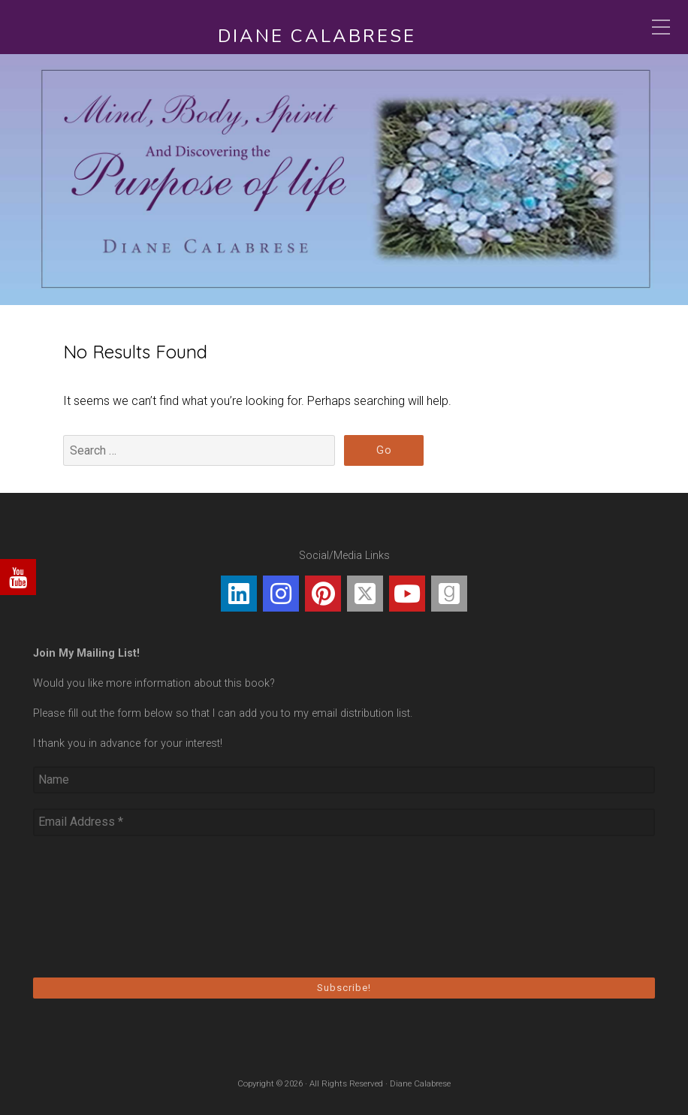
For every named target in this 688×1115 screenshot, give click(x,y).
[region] (344, 179)
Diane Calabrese (317, 36)
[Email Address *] (344, 821)
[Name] (344, 779)
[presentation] (94, 905)
